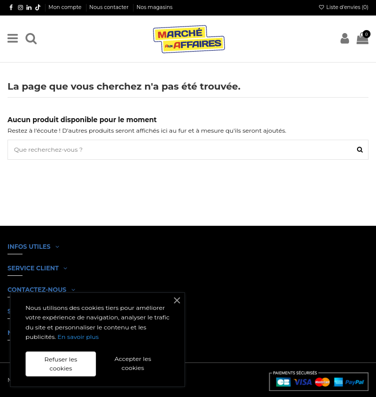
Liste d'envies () (343, 7)
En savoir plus (78, 336)
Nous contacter (110, 7)
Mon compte (65, 7)
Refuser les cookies (60, 363)
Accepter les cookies (132, 363)
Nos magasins (154, 7)
